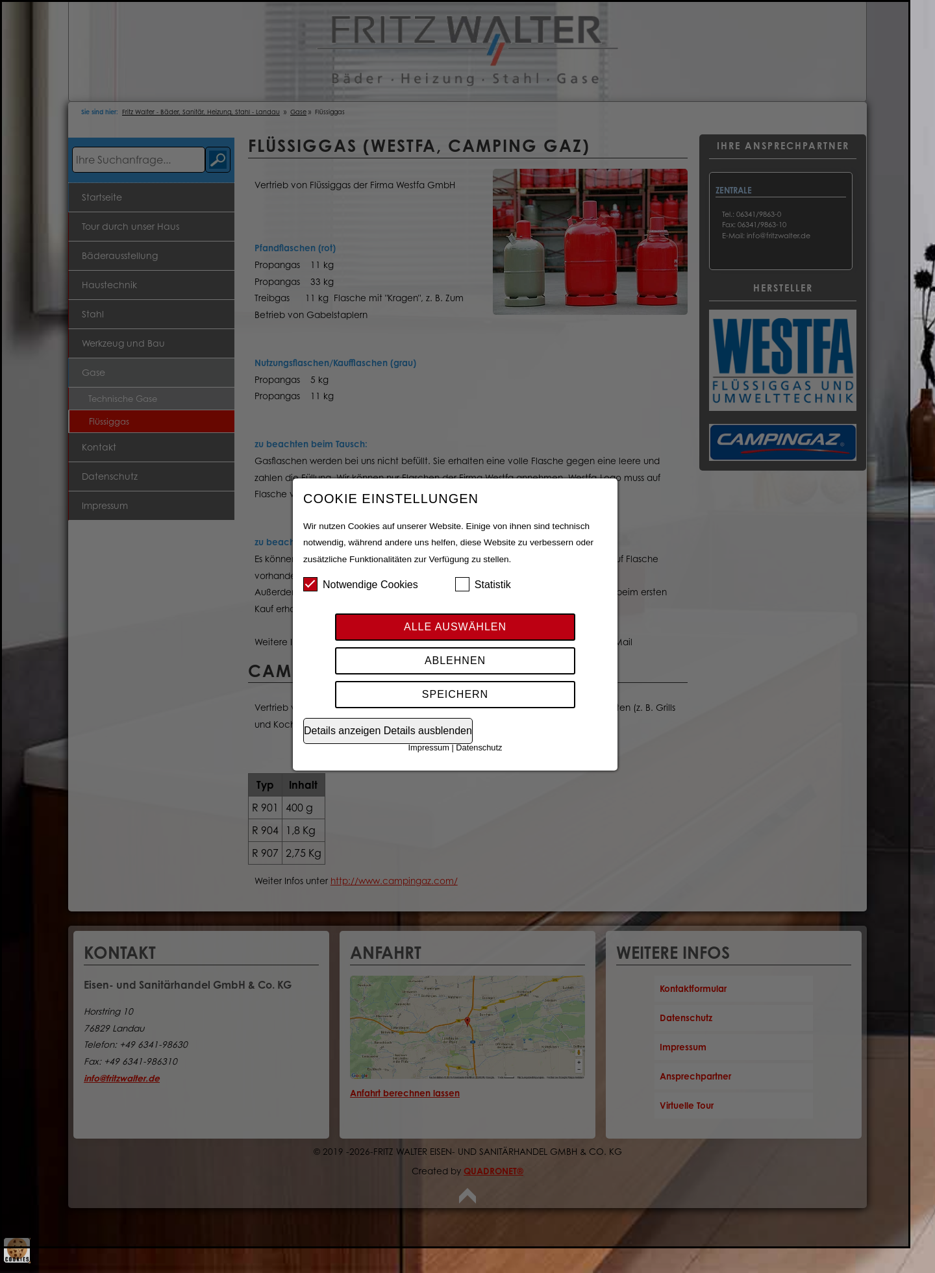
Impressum (428, 747)
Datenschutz (479, 747)
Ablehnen (455, 660)
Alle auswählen (455, 626)
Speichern (455, 694)
